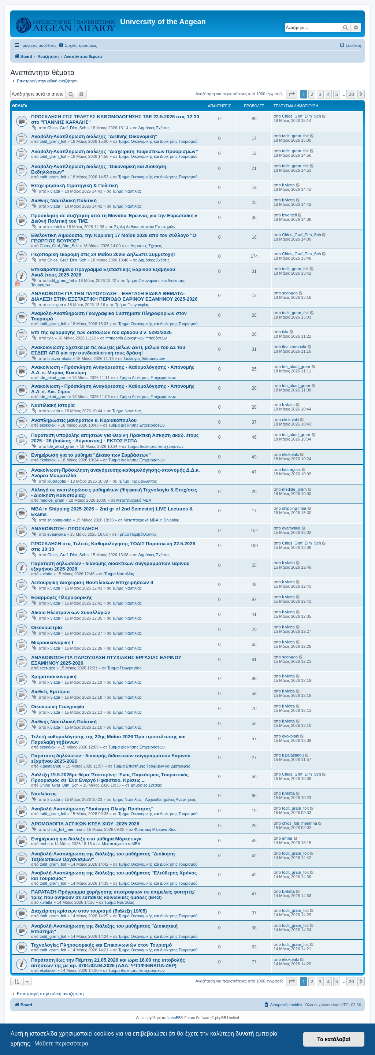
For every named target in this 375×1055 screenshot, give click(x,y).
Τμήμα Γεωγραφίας (132, 304)
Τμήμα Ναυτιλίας (127, 191)
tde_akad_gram (53, 377)
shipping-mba (59, 520)
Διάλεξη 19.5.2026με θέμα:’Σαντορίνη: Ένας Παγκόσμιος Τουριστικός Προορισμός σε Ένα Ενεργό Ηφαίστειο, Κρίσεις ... (110, 777)
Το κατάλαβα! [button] (333, 1039)
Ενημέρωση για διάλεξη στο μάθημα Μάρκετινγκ (86, 839)
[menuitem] (77, 45)
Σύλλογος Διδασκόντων (144, 358)
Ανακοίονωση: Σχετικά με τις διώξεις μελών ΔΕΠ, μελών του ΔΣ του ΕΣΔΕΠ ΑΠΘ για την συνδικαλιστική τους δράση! (108, 350)
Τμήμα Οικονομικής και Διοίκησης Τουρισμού (157, 141)
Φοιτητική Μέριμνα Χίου (155, 829)
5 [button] (336, 94)
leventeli (54, 226)
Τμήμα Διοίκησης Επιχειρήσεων (148, 377)
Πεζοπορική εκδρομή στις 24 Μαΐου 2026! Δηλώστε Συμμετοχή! (103, 254)
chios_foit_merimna (64, 829)
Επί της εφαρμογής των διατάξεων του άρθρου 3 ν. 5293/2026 (101, 332)
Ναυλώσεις (43, 793)
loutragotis (56, 481)
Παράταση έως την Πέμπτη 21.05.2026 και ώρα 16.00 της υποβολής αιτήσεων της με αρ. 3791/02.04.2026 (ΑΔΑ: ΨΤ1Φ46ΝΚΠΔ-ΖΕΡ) (108, 962)
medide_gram (52, 500)
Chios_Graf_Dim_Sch (66, 128)
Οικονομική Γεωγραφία (57, 706)
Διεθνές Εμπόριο (50, 691)
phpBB (175, 1018)
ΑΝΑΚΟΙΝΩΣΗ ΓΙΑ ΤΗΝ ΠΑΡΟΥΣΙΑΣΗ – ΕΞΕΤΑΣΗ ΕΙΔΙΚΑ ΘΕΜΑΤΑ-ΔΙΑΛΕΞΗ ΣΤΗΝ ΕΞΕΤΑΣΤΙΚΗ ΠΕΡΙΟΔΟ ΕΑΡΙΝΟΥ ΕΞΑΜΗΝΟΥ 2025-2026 (114, 296)
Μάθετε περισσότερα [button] (61, 1043)
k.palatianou (50, 766)
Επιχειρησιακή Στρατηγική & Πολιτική (74, 185)
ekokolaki (48, 425)
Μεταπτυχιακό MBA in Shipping (151, 520)
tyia (50, 338)
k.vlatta (53, 191)
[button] (291, 94)
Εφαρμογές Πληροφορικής (61, 597)
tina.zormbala (59, 358)
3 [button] (320, 94)
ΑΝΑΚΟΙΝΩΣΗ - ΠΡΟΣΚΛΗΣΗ (64, 528)
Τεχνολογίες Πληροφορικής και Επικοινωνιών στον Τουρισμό (101, 945)
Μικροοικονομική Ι (52, 642)
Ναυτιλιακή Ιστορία (53, 405)
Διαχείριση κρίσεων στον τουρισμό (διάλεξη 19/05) (89, 911)
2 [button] (312, 94)
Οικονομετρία (46, 627)
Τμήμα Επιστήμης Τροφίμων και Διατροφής (151, 766)
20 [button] (351, 94)
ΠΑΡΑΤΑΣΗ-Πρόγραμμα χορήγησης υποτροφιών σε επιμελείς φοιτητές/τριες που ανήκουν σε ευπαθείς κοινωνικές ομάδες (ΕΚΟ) (112, 894)
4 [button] (328, 94)
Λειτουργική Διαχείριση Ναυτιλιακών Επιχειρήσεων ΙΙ (92, 582)
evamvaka (56, 534)
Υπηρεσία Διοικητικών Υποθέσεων (136, 338)
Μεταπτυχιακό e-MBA (121, 844)
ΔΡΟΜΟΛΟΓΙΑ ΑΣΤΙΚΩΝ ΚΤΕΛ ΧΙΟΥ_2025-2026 (85, 823)
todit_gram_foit (53, 141)
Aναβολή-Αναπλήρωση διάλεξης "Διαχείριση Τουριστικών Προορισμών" (114, 151)
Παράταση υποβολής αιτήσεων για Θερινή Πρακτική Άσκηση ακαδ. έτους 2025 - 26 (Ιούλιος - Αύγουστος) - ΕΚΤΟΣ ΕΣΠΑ (115, 437)
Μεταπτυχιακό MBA (133, 500)
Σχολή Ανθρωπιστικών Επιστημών (144, 226)
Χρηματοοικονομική (54, 676)
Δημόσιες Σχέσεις (154, 128)
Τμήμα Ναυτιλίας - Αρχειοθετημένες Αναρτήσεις (154, 799)
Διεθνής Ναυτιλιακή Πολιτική (64, 200)
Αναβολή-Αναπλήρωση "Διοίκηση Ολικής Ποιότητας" (92, 808)
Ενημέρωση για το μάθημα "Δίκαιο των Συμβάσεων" (91, 455)
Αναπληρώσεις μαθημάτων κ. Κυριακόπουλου (84, 420)
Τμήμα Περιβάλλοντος (137, 481)
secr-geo (55, 304)
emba (45, 844)
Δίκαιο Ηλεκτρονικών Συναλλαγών (70, 612)
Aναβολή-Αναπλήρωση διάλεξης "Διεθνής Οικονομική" (94, 136)
